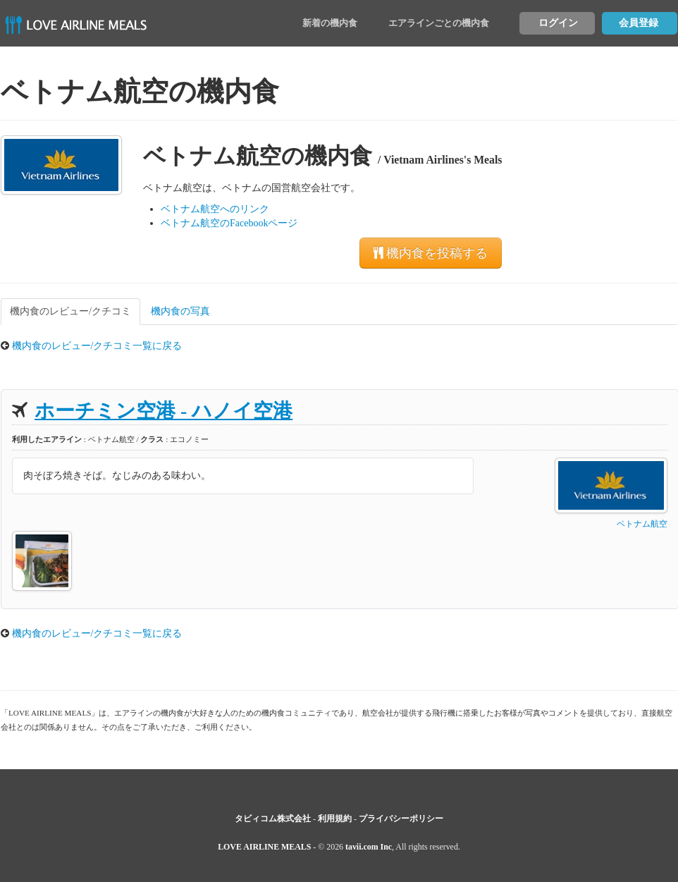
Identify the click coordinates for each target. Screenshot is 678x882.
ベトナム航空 (642, 524)
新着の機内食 (329, 23)
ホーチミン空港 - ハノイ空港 (163, 411)
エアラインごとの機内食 (438, 23)
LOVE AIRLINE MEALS (264, 847)
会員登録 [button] (638, 23)
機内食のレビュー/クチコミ (70, 311)
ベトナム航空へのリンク (215, 209)
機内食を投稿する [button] (431, 253)
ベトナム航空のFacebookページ (229, 223)
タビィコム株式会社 (273, 818)
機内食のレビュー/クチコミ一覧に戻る (97, 346)
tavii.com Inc (368, 847)
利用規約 (335, 818)
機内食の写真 (180, 311)
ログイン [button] (558, 23)
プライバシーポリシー (401, 818)
